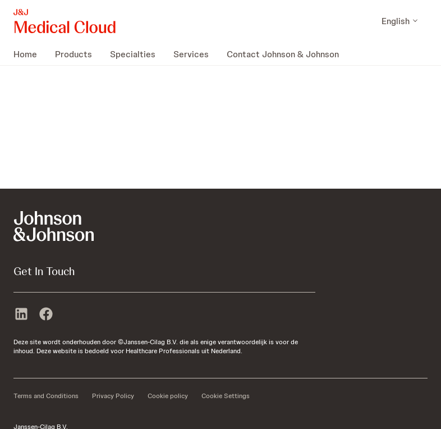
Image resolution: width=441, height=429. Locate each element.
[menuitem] (29, 54)
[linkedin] (21, 315)
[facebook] (46, 315)
